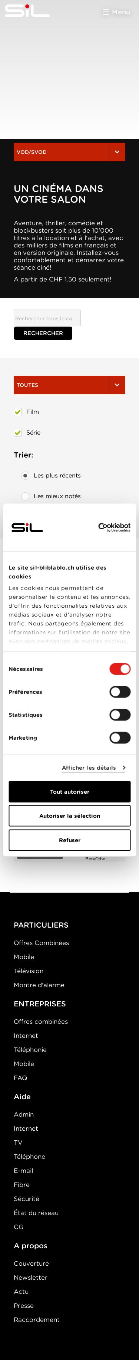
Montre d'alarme (39, 985)
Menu (121, 12)
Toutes (69, 385)
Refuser (69, 840)
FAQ (20, 1077)
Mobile (24, 957)
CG (18, 1227)
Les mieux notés (51, 496)
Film (26, 412)
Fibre (22, 1184)
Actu (21, 1291)
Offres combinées (41, 1021)
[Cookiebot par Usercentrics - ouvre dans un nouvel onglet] (98, 527)
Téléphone (29, 1156)
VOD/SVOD (69, 152)
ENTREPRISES (40, 1003)
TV (18, 1142)
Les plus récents (51, 475)
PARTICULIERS (41, 925)
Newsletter (30, 1277)
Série (27, 432)
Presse (24, 1305)
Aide (22, 1096)
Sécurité (26, 1198)
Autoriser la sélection (69, 816)
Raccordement (37, 1319)
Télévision (28, 971)
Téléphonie (30, 1049)
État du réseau (36, 1212)
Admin (24, 1114)
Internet (26, 1035)
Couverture (31, 1263)
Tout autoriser (69, 791)
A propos (30, 1245)
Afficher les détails (89, 768)
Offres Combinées (41, 942)
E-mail (23, 1170)
